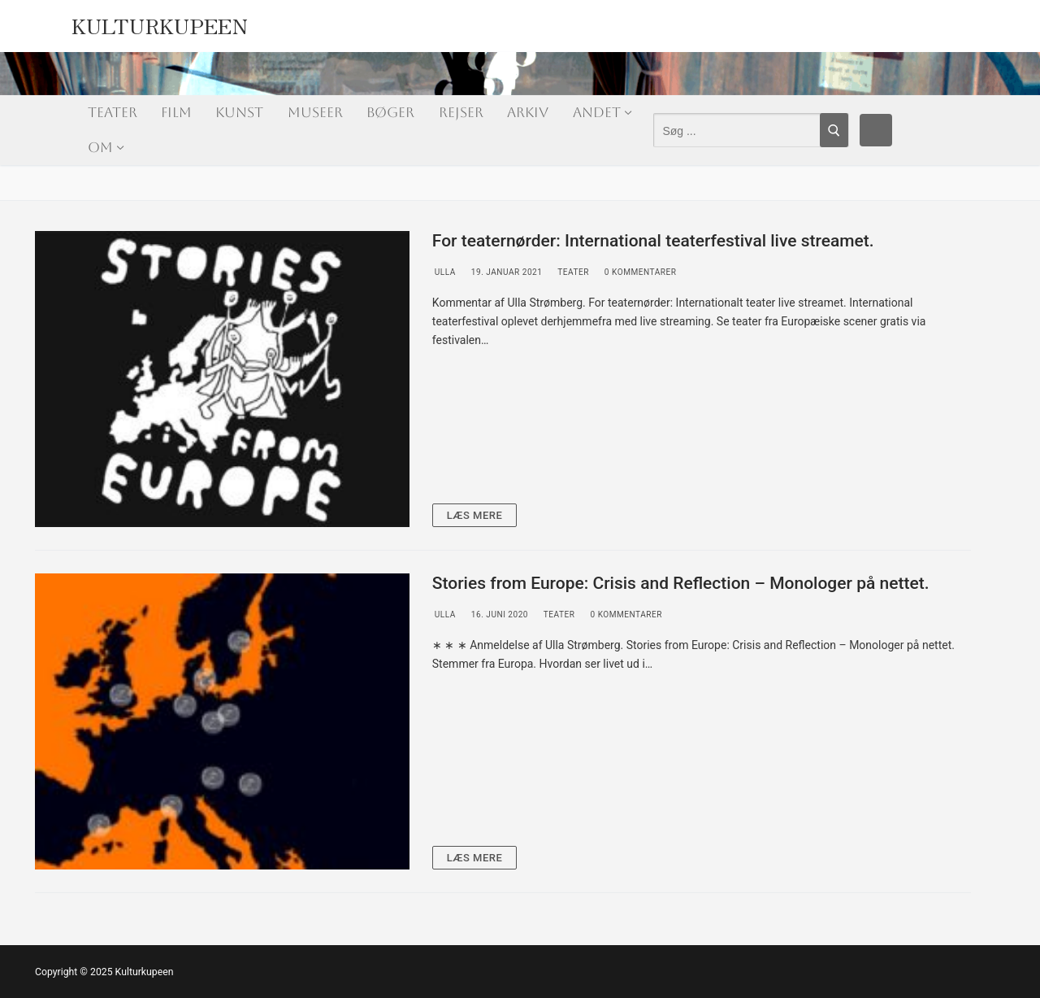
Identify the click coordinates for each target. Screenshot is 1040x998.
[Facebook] (876, 130)
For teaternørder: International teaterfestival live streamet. (653, 241)
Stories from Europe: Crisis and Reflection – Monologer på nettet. (681, 583)
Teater (571, 272)
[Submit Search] (834, 130)
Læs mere (475, 515)
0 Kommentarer (639, 272)
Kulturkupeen (160, 21)
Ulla (444, 272)
